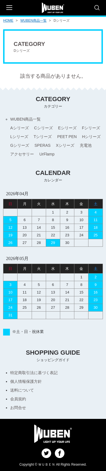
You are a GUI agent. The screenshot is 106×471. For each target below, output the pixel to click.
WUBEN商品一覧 (33, 21)
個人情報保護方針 (26, 381)
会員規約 (18, 399)
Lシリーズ (19, 136)
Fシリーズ (91, 128)
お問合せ (18, 407)
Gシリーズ (19, 145)
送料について (22, 390)
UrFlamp (47, 154)
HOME (8, 21)
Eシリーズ (67, 128)
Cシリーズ (43, 128)
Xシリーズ (65, 145)
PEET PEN (67, 136)
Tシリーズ (43, 136)
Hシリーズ (91, 136)
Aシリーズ (19, 128)
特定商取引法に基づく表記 (34, 372)
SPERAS (42, 145)
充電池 (86, 145)
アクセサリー (22, 154)
